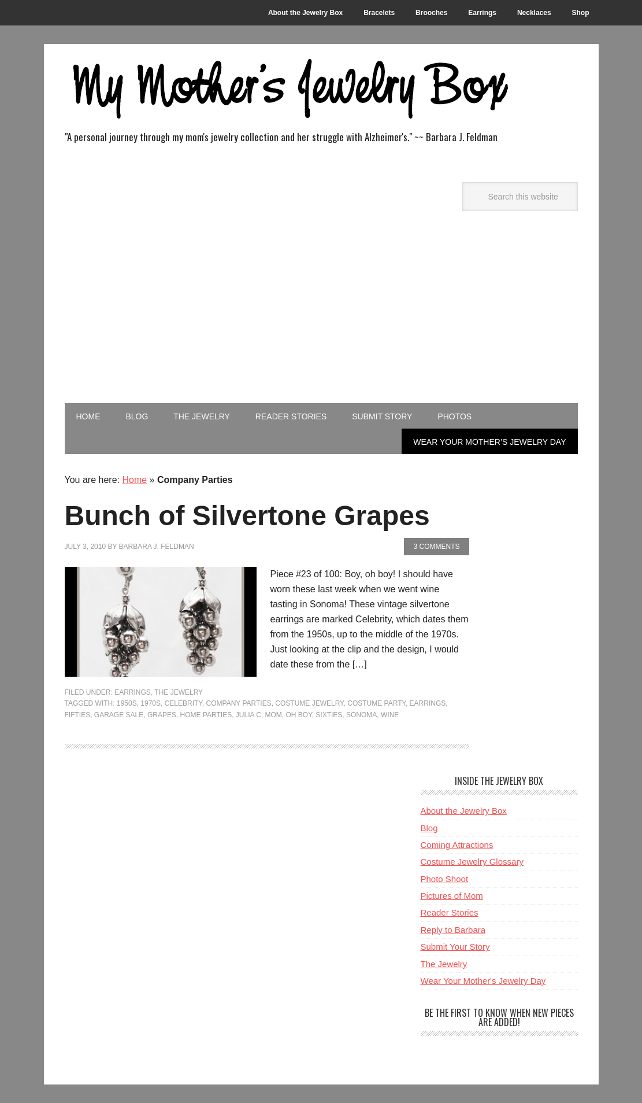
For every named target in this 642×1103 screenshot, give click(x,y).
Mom (273, 715)
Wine (390, 715)
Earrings (132, 692)
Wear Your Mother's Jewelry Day (483, 981)
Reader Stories (449, 912)
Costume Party (376, 703)
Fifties (78, 715)
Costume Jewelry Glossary (472, 861)
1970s (150, 703)
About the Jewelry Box (464, 811)
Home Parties (206, 715)
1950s (127, 703)
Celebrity (183, 703)
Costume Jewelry (309, 703)
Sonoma (361, 715)
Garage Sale (118, 715)
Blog (429, 828)
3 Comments (436, 547)
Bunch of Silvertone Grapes (247, 515)
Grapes (161, 715)
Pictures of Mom (452, 896)
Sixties (329, 715)
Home (134, 480)
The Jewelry (178, 692)
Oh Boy (299, 715)
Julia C (248, 715)
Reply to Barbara (453, 930)
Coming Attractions (457, 845)
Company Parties (239, 703)
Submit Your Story (455, 946)
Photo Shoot (445, 879)
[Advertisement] (321, 316)
